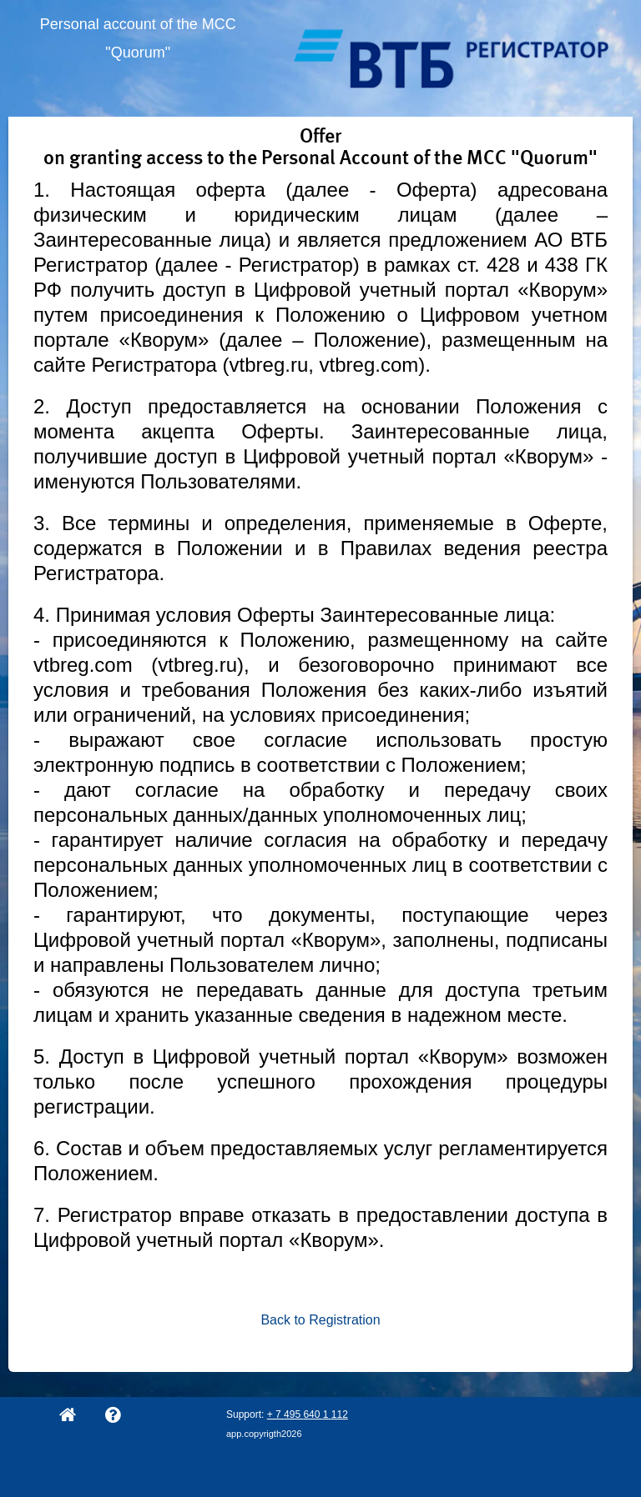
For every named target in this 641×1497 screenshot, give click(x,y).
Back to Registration (320, 1320)
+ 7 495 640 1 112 (307, 1414)
